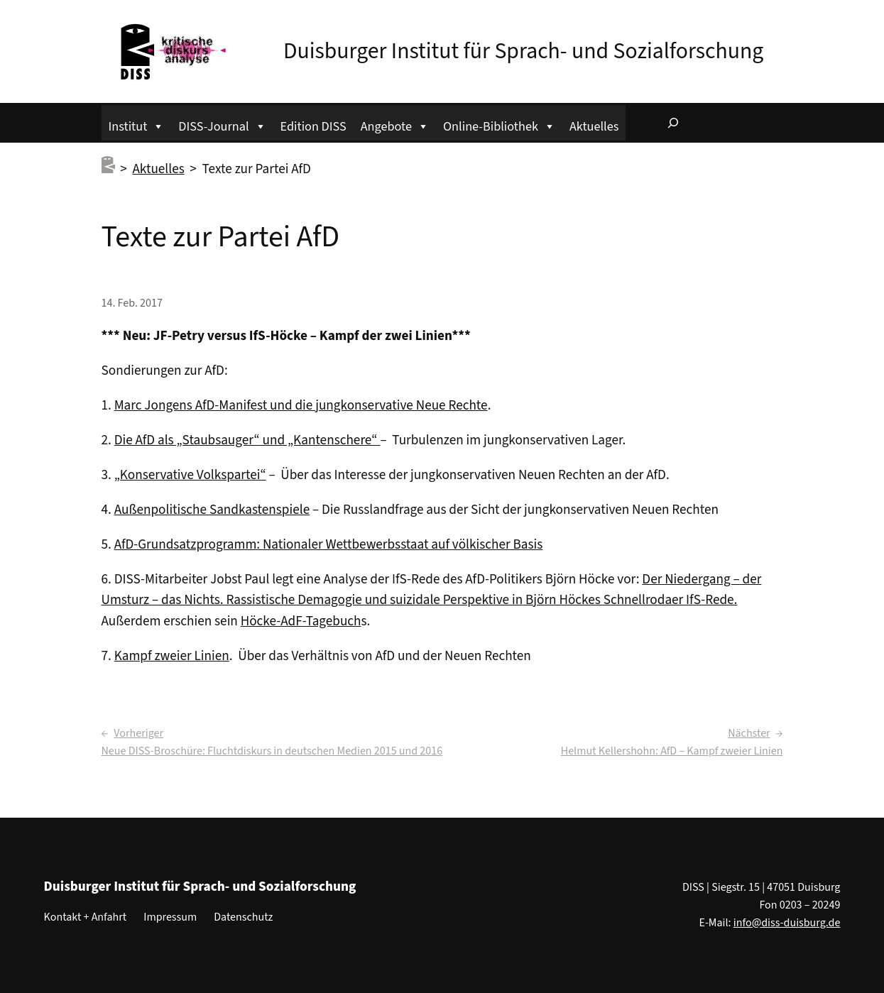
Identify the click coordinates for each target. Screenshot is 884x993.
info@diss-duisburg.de (787, 923)
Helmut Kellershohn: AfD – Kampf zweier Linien (672, 751)
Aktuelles (593, 126)
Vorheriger (138, 733)
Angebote (395, 125)
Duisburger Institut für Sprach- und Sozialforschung (523, 51)
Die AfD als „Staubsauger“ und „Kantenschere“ (247, 440)
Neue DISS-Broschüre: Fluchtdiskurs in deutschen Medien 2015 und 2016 (272, 751)
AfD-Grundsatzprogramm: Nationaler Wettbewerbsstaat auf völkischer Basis (328, 544)
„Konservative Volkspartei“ (190, 475)
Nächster (749, 733)
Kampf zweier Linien (171, 656)
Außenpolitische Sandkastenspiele (212, 510)
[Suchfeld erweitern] (673, 123)
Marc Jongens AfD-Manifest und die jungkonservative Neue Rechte (301, 405)
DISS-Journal (222, 125)
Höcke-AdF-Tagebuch (301, 621)
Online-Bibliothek (499, 125)
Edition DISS (313, 126)
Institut (137, 125)
